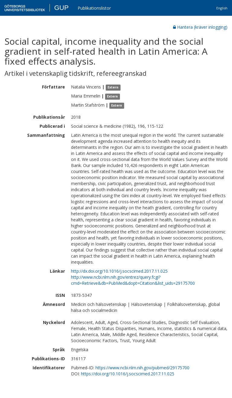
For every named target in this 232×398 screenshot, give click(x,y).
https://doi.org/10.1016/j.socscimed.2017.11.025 (127, 374)
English (221, 8)
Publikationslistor (94, 8)
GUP (61, 7)
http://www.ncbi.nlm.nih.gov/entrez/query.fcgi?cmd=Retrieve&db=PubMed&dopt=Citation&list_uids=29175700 (133, 280)
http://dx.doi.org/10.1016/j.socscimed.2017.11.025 (119, 271)
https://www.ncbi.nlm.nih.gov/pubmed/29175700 (142, 368)
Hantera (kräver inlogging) (200, 27)
